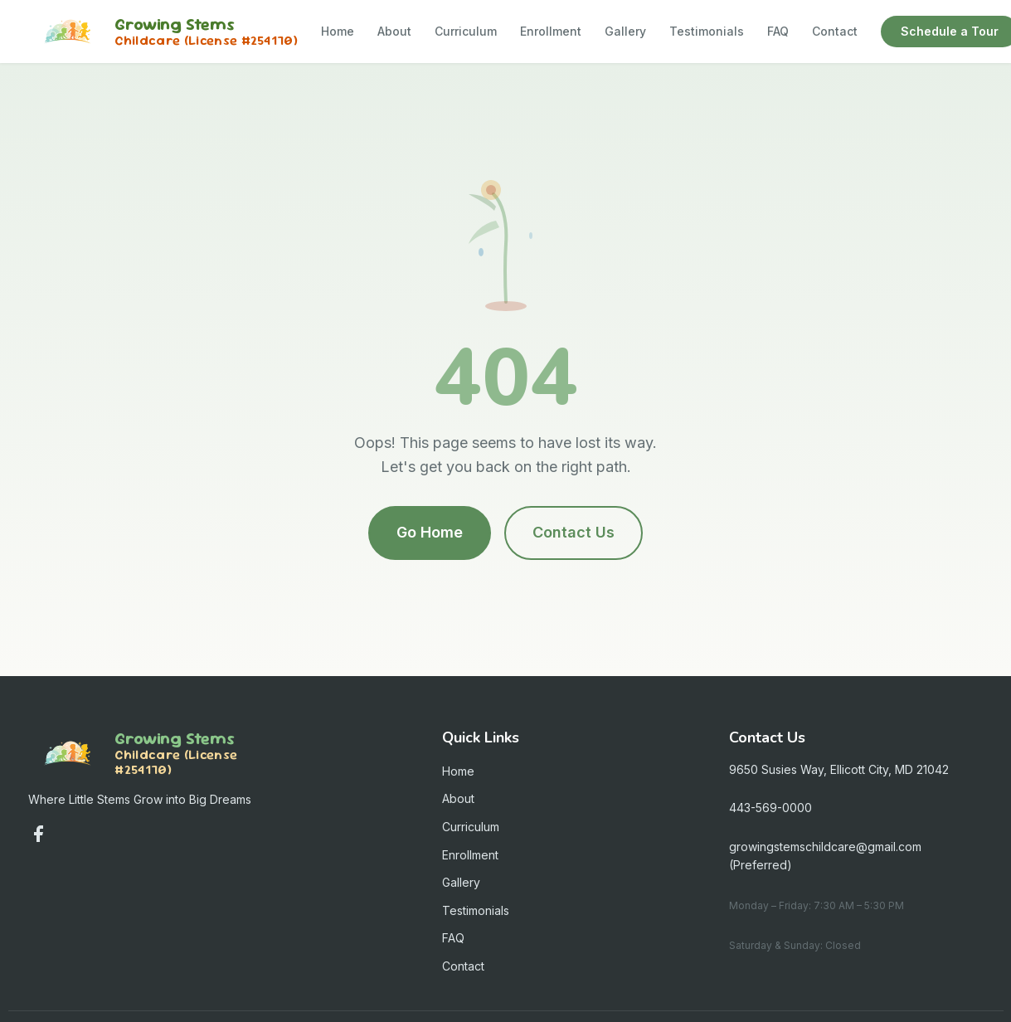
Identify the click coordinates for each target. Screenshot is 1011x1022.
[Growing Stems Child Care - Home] (163, 31)
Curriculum (466, 31)
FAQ (778, 31)
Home (337, 31)
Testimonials (706, 31)
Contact (835, 31)
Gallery (625, 31)
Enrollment (550, 31)
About (394, 31)
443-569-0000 (770, 808)
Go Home (429, 532)
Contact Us (573, 532)
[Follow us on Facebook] (38, 834)
